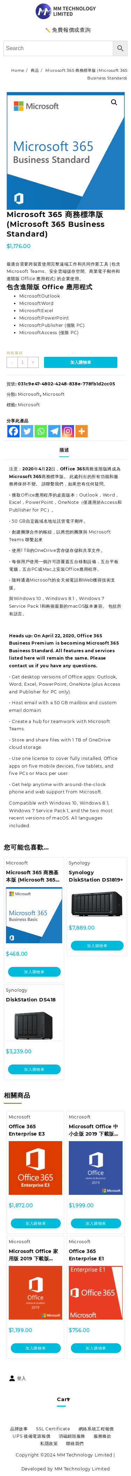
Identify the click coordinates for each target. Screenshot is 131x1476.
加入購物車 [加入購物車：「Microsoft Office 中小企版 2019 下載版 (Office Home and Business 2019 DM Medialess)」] (96, 1223)
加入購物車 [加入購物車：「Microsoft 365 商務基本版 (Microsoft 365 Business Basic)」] (34, 971)
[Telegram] (54, 431)
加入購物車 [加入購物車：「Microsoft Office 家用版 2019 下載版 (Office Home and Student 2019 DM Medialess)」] (36, 1348)
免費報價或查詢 (71, 29)
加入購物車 (80, 362)
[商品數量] (22, 362)
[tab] (65, 450)
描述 (64, 450)
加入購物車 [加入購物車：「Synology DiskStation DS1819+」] (97, 945)
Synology (79, 863)
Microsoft (29, 394)
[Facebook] (13, 431)
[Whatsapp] (41, 431)
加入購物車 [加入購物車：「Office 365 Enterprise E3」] (36, 1223)
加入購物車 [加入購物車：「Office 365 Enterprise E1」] (96, 1348)
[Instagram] (68, 431)
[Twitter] (27, 431)
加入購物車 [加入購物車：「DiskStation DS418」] (34, 1069)
